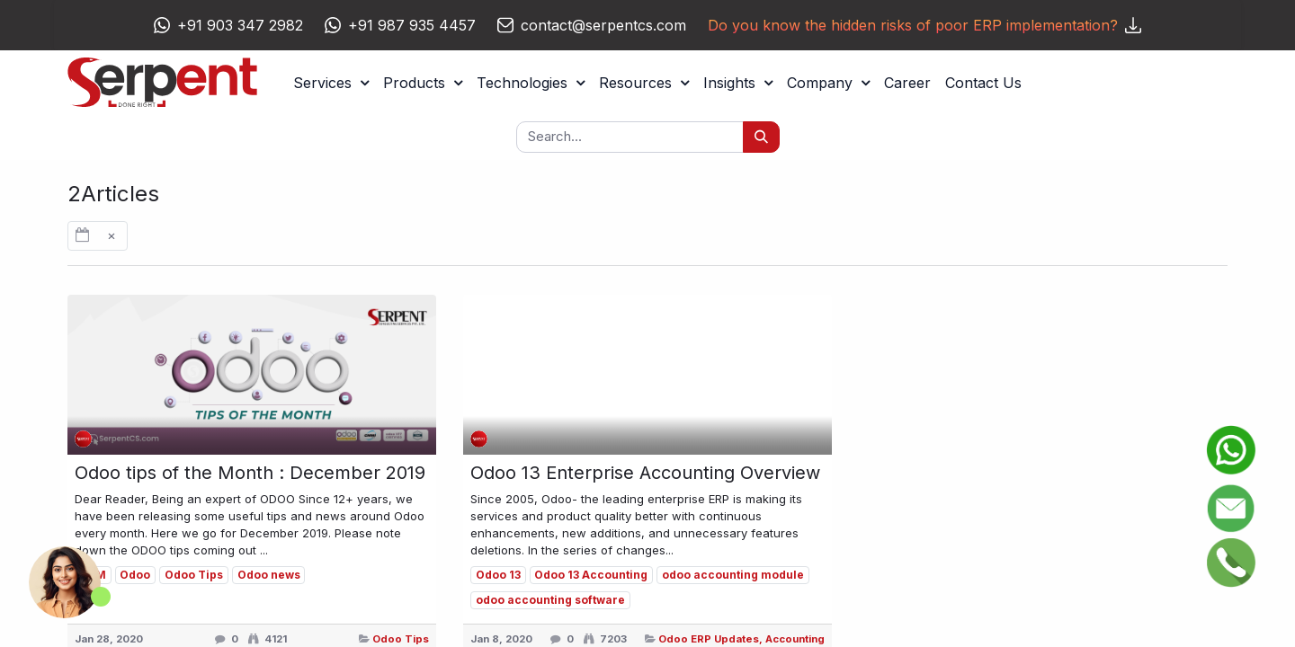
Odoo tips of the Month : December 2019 (250, 472)
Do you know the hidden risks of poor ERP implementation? (924, 25)
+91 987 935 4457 (412, 25)
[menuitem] (907, 83)
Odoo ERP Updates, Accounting (741, 639)
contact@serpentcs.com (603, 25)
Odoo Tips (400, 639)
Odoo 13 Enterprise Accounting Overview (645, 472)
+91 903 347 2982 (240, 25)
